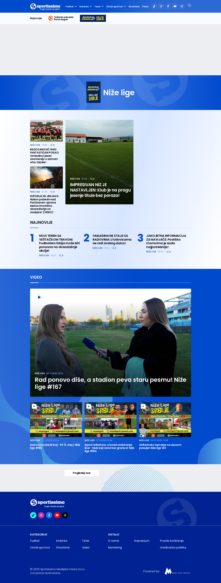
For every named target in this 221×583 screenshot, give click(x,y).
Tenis (99, 6)
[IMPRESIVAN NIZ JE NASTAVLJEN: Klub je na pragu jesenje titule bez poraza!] (99, 162)
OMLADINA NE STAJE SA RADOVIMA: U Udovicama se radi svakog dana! (112, 239)
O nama (113, 540)
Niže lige (75, 178)
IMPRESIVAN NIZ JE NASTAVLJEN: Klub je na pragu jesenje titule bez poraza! (100, 190)
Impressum (141, 540)
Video (145, 6)
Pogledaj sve (81, 473)
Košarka (85, 6)
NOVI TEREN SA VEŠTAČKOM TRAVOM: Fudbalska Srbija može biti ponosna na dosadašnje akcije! (59, 243)
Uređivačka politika (173, 547)
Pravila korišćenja (172, 540)
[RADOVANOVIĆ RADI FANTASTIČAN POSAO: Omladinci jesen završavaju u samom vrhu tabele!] (46, 131)
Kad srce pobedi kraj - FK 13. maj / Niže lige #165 (55, 446)
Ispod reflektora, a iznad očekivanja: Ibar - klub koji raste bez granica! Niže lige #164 (109, 448)
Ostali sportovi (116, 6)
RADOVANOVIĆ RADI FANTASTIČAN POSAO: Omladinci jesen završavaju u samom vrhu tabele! (44, 156)
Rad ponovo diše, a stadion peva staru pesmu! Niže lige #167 (110, 383)
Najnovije (36, 18)
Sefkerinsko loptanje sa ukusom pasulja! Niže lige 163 (160, 446)
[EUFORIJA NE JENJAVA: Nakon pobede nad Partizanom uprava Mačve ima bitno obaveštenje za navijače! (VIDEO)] (46, 178)
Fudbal (71, 6)
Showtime (134, 6)
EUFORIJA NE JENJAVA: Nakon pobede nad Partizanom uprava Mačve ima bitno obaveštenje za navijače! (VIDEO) (44, 204)
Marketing (115, 547)
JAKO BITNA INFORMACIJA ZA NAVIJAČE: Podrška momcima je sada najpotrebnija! (166, 241)
